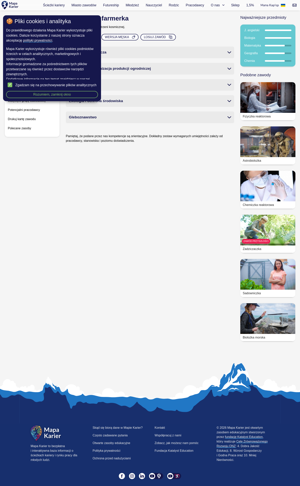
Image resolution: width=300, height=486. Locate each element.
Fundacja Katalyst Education (174, 450)
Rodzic (174, 5)
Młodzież (132, 5)
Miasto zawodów (83, 5)
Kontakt (160, 427)
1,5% (250, 5)
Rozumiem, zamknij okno (52, 94)
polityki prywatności (37, 40)
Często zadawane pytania (110, 435)
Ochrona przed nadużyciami (112, 458)
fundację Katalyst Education (244, 436)
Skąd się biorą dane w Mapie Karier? (118, 427)
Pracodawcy (195, 5)
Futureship (111, 5)
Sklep (235, 5)
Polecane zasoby (19, 128)
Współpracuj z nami (168, 435)
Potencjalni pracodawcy (24, 109)
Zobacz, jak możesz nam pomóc (176, 443)
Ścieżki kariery (54, 5)
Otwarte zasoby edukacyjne (111, 443)
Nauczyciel (154, 5)
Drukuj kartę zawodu (22, 119)
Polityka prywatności (106, 450)
